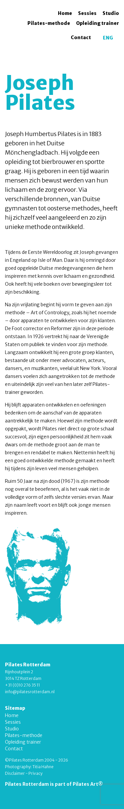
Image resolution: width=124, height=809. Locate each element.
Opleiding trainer (97, 23)
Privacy (35, 773)
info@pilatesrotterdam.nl (30, 691)
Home (65, 13)
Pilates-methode (48, 23)
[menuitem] (108, 38)
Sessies (87, 13)
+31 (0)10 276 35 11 (22, 685)
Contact (81, 37)
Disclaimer (15, 773)
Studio (111, 13)
